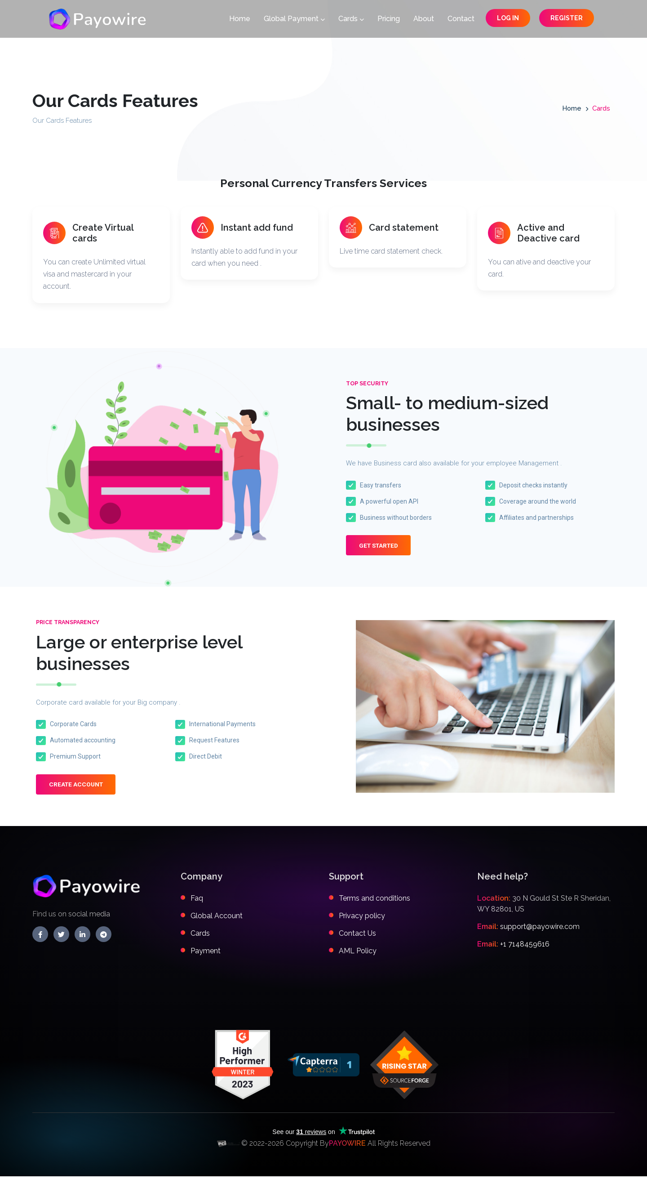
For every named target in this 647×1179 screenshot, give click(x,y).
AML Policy (358, 953)
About (423, 19)
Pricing (388, 19)
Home (239, 19)
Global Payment (294, 19)
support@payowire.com (540, 929)
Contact (461, 19)
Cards (351, 19)
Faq (197, 901)
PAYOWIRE (347, 1146)
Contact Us (357, 936)
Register (566, 18)
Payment (206, 953)
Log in (508, 18)
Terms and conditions (374, 901)
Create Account (77, 787)
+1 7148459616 (525, 946)
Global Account (217, 918)
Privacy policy (362, 918)
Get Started (380, 547)
